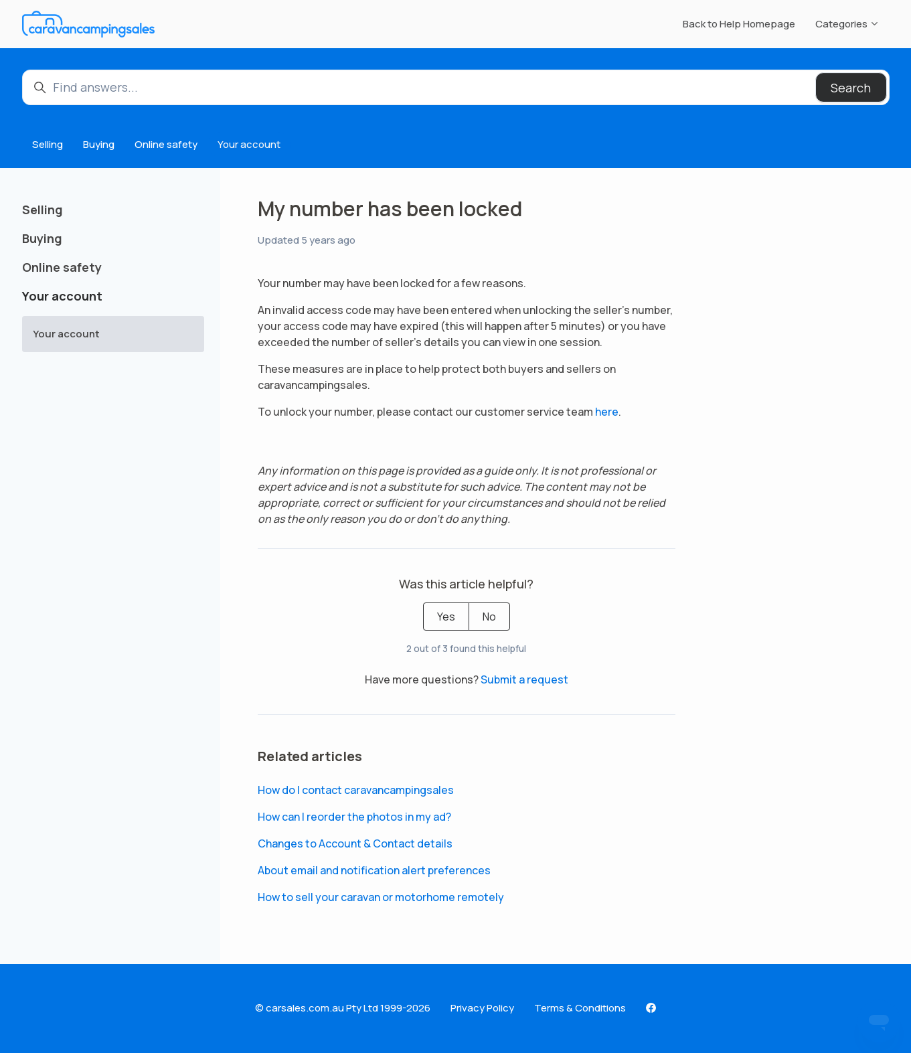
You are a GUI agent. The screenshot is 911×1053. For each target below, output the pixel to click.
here (606, 411)
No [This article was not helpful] (489, 616)
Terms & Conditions (580, 1008)
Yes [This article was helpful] (446, 616)
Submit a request (524, 679)
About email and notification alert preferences (374, 870)
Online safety (166, 144)
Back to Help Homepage (739, 24)
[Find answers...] (456, 87)
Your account (249, 144)
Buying (98, 144)
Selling (47, 144)
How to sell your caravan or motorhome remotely (381, 897)
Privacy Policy (482, 1008)
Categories (847, 24)
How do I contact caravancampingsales (356, 790)
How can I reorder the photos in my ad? (354, 816)
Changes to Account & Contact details (355, 843)
